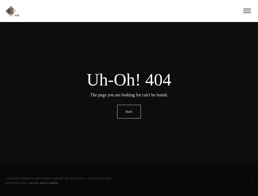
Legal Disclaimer (43, 183)
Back (129, 112)
